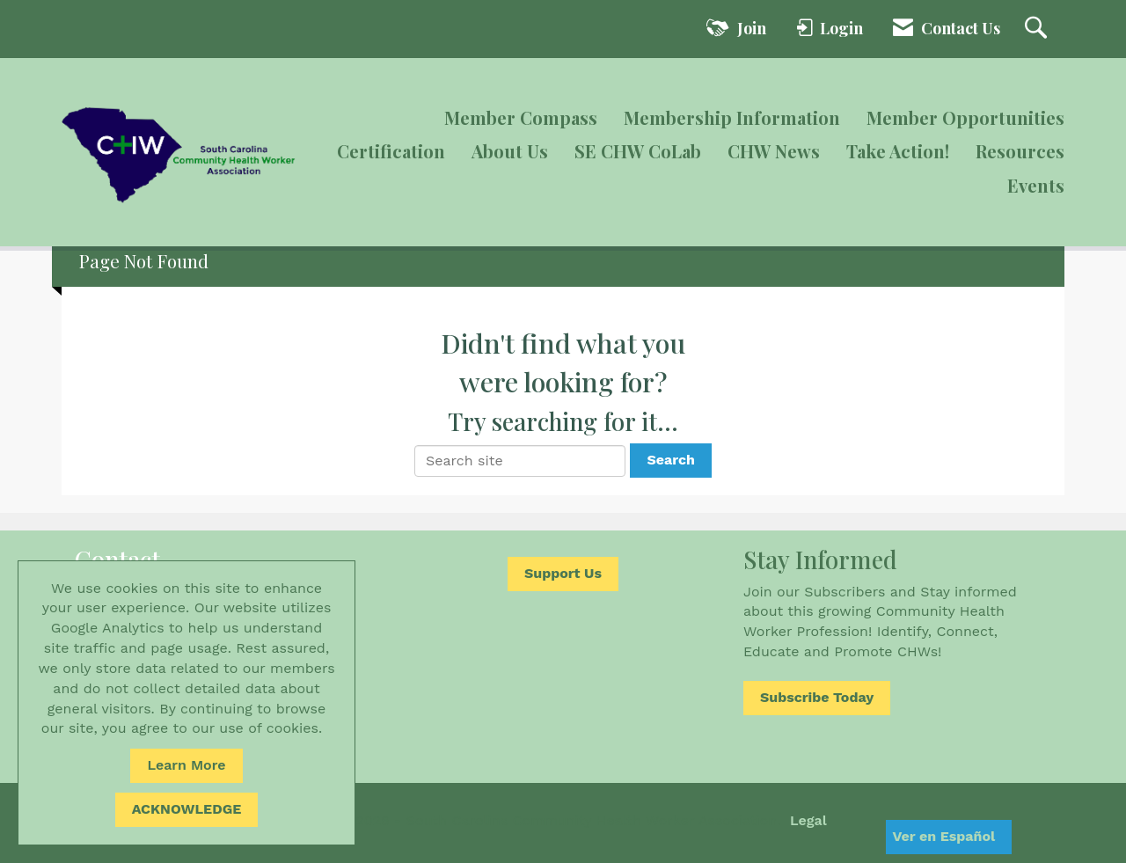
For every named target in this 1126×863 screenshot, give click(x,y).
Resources (1020, 151)
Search (671, 459)
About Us (510, 151)
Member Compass (520, 117)
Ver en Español (943, 836)
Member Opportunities (965, 117)
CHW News (774, 151)
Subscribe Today (817, 697)
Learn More (186, 765)
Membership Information (732, 117)
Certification (391, 151)
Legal (808, 820)
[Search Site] (1038, 29)
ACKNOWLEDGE (187, 809)
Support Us (563, 573)
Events (1035, 185)
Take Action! (897, 151)
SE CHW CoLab (637, 151)
